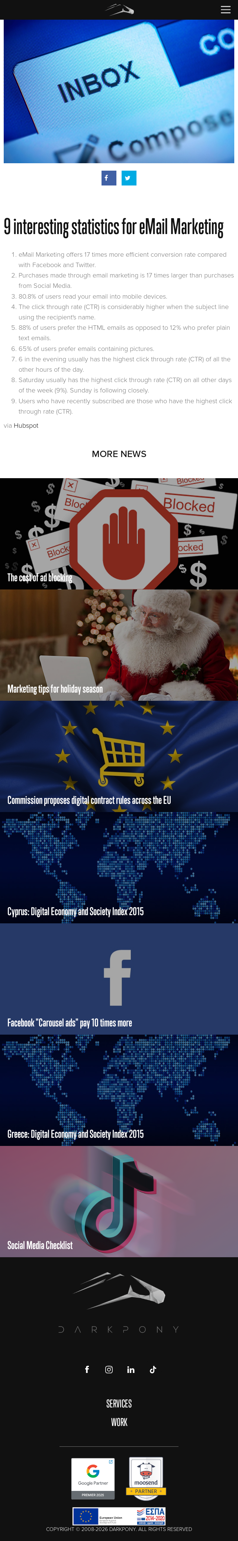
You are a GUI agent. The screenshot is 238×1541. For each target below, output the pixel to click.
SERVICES (119, 1403)
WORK (119, 1422)
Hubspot (26, 425)
